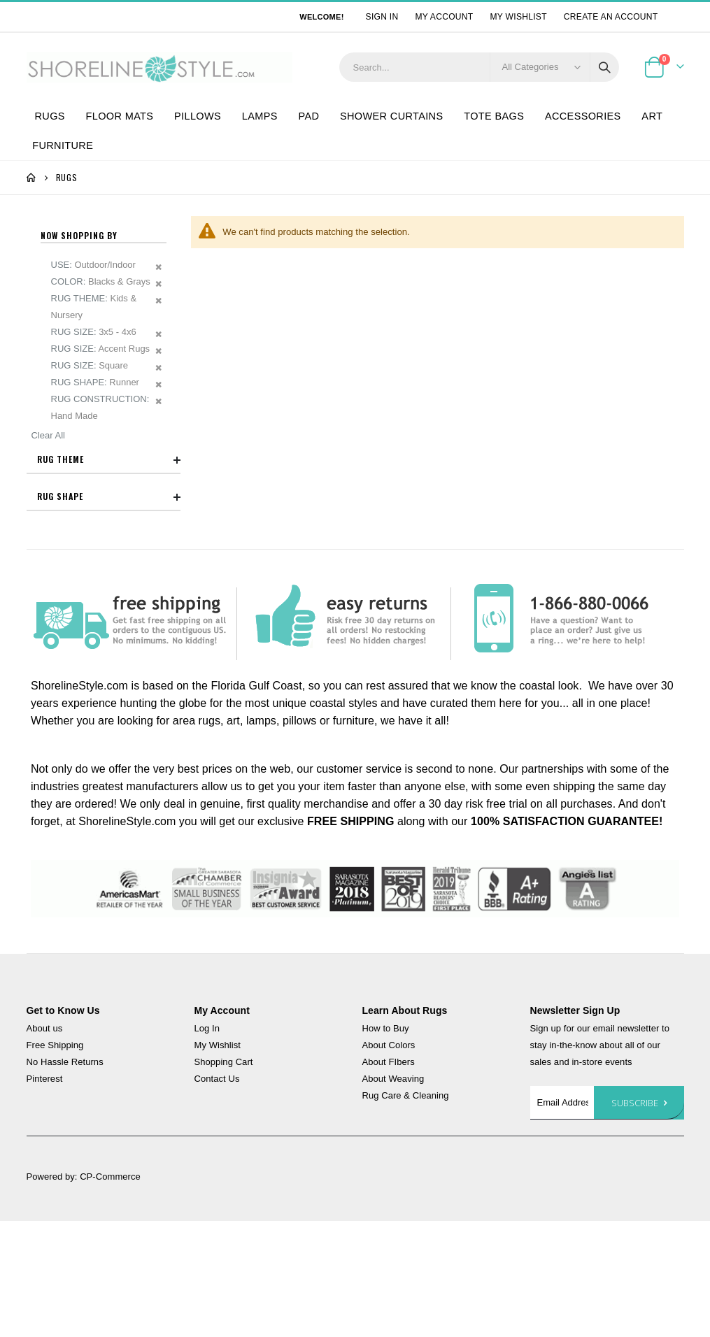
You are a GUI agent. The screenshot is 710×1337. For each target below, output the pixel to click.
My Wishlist (518, 17)
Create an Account (611, 17)
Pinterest (45, 1078)
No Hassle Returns (65, 1062)
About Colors (389, 1045)
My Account (444, 17)
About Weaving (393, 1078)
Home (31, 177)
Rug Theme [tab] (108, 460)
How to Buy (385, 1028)
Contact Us (217, 1078)
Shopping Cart (223, 1062)
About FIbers (388, 1062)
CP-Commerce (110, 1176)
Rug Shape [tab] (108, 496)
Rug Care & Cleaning (405, 1095)
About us (45, 1028)
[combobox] (479, 67)
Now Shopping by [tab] (79, 235)
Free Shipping (55, 1045)
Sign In (382, 17)
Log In (207, 1028)
